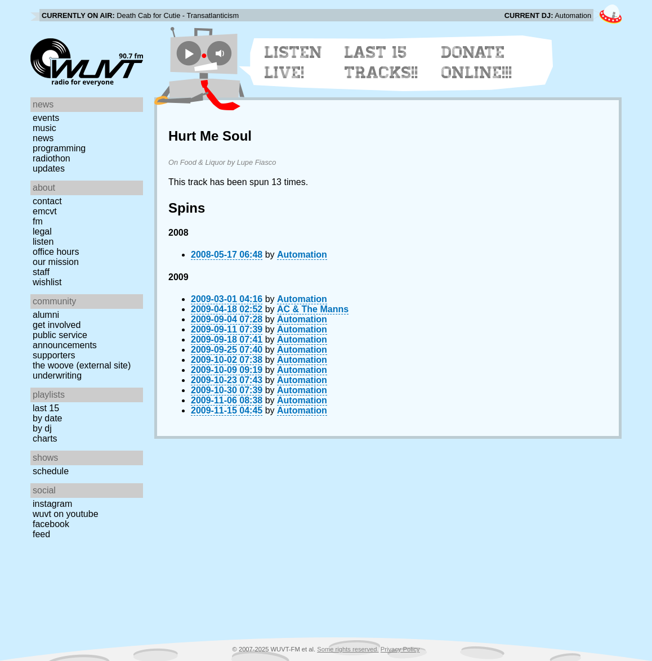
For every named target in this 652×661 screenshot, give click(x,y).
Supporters (54, 355)
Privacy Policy (400, 649)
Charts (45, 438)
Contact (47, 201)
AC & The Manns (313, 309)
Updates (49, 168)
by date (47, 418)
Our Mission (56, 262)
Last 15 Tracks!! (381, 62)
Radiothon (51, 158)
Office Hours (56, 252)
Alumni (46, 315)
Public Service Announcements (65, 340)
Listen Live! (294, 62)
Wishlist (47, 282)
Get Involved (57, 325)
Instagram (52, 504)
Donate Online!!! (476, 62)
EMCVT (45, 211)
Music (44, 128)
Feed (41, 534)
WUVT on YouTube (66, 514)
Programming (59, 148)
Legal (42, 231)
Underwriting (57, 375)
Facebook (51, 524)
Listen (43, 241)
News (43, 138)
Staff (41, 272)
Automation (302, 254)
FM (38, 221)
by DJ (42, 428)
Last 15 (46, 408)
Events (46, 118)
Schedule (51, 471)
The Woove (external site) (82, 365)
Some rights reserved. (347, 649)
